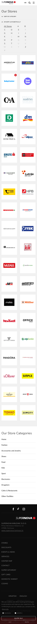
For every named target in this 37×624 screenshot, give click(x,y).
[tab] (18, 16)
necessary (6, 613)
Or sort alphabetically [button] (11, 22)
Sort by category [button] (8, 16)
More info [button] (5, 609)
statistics (18, 613)
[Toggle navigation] (34, 3)
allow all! (18, 618)
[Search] (29, 2)
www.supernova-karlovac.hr (12, 530)
